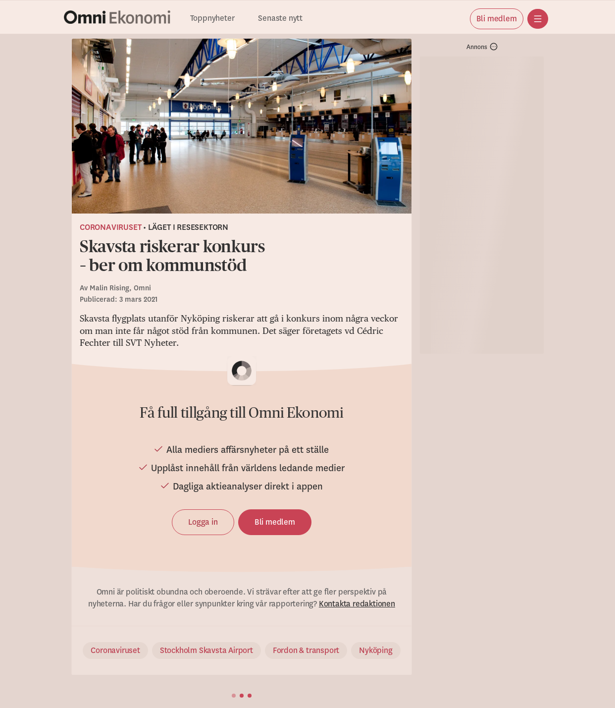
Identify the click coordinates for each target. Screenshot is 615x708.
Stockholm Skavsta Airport (206, 650)
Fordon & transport (306, 650)
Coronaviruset (110, 227)
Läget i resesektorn (188, 227)
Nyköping (375, 650)
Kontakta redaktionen (357, 604)
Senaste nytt (280, 18)
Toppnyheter (212, 18)
